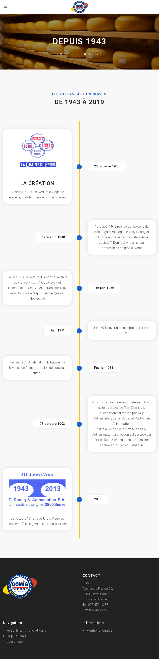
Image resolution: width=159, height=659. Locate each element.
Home (62, 54)
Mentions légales (100, 630)
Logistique (15, 642)
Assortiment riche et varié (27, 630)
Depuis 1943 (16, 636)
